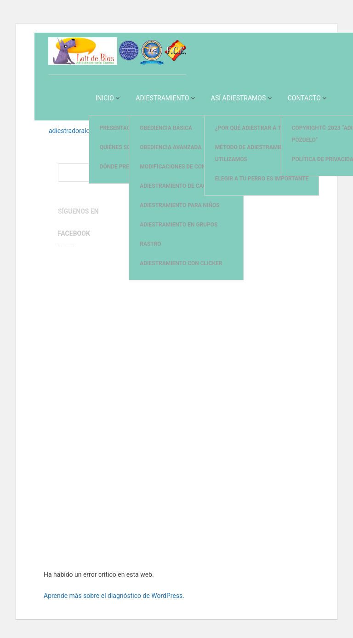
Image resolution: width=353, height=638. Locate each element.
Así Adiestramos (238, 98)
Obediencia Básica (166, 128)
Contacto (304, 98)
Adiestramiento (162, 98)
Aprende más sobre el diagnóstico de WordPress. (114, 595)
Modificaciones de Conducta (181, 166)
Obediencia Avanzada (170, 147)
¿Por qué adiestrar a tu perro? (260, 128)
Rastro (150, 244)
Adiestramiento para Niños (179, 205)
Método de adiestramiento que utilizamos (260, 153)
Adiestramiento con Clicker (181, 263)
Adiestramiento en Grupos (178, 224)
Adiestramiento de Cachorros (184, 186)
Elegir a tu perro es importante (262, 178)
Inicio (105, 98)
